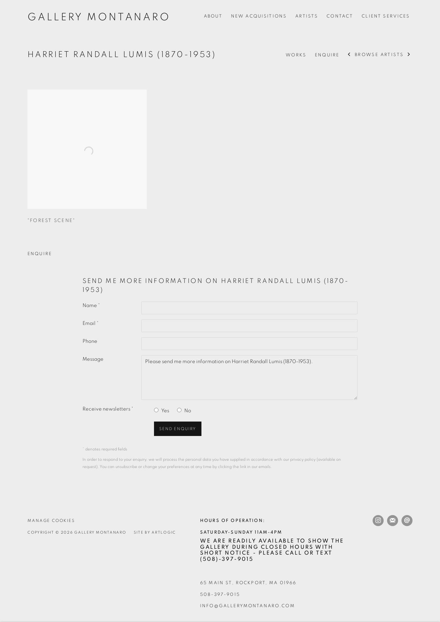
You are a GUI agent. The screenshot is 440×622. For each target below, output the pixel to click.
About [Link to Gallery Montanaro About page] (213, 16)
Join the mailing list (392, 520)
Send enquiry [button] (177, 429)
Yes (165, 410)
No (187, 410)
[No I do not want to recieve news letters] (179, 410)
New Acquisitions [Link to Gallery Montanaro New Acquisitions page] (259, 16)
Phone (89, 341)
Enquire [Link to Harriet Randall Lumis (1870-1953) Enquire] (327, 55)
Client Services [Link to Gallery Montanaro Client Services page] (386, 16)
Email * (90, 323)
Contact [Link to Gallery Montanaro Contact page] (340, 16)
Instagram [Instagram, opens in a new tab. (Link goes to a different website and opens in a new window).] (378, 520)
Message (92, 359)
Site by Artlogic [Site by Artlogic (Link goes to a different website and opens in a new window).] (155, 532)
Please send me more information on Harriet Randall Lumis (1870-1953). (249, 377)
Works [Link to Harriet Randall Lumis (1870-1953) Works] (296, 55)
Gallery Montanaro (99, 17)
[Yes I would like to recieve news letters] (156, 410)
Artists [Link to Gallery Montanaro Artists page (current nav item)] (306, 16)
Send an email (407, 520)
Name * (91, 305)
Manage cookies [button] (51, 521)
